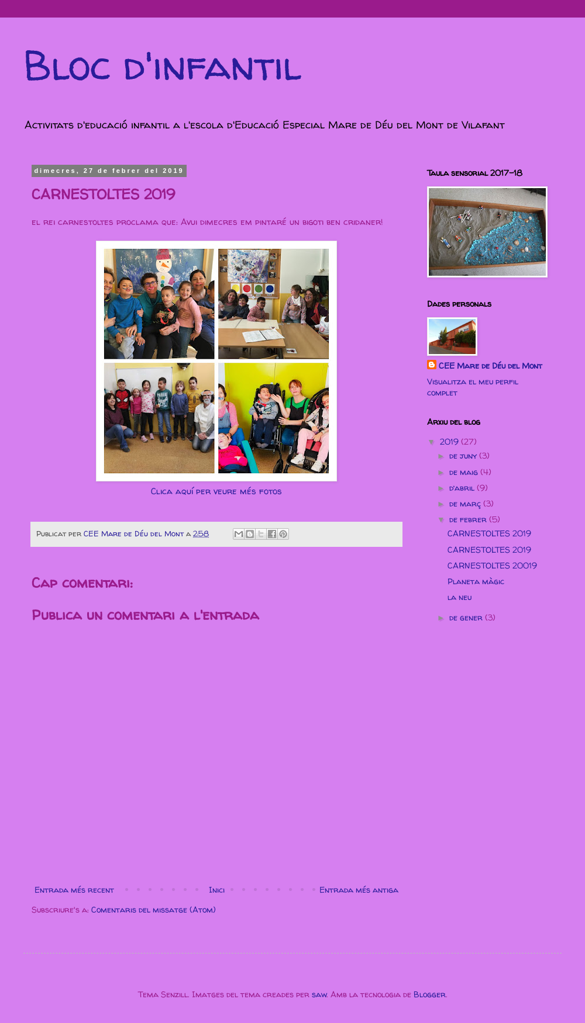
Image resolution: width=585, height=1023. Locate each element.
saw (319, 994)
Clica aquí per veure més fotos (216, 491)
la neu (460, 596)
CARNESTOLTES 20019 (492, 565)
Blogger (430, 994)
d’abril (463, 487)
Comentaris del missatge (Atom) (153, 909)
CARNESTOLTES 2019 (489, 533)
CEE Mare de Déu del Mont (490, 365)
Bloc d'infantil (162, 65)
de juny (464, 455)
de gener (467, 617)
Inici (217, 889)
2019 (450, 441)
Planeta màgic (476, 581)
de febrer (469, 519)
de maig (464, 471)
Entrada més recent (74, 889)
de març (466, 503)
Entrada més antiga (358, 889)
